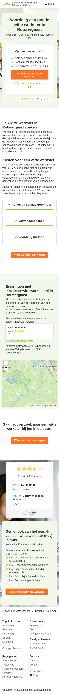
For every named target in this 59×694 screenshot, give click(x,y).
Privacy (6, 672)
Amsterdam (8, 625)
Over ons (35, 660)
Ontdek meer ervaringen (19, 340)
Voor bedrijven (38, 643)
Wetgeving (8, 664)
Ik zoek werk (37, 647)
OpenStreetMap (40, 406)
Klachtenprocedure (12, 668)
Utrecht (6, 637)
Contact (34, 664)
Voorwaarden (9, 660)
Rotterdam (8, 629)
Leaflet (28, 406)
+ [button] (6, 363)
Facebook (38, 671)
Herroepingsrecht (12, 676)
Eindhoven (8, 641)
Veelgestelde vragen (41, 633)
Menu (49, 4)
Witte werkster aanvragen (29, 254)
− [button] (6, 368)
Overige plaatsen (11, 648)
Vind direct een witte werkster (29, 74)
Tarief (33, 629)
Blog (35, 675)
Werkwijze (35, 625)
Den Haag (8, 633)
